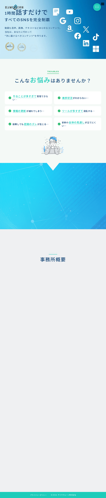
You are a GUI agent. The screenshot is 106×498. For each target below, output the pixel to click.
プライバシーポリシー (38, 495)
